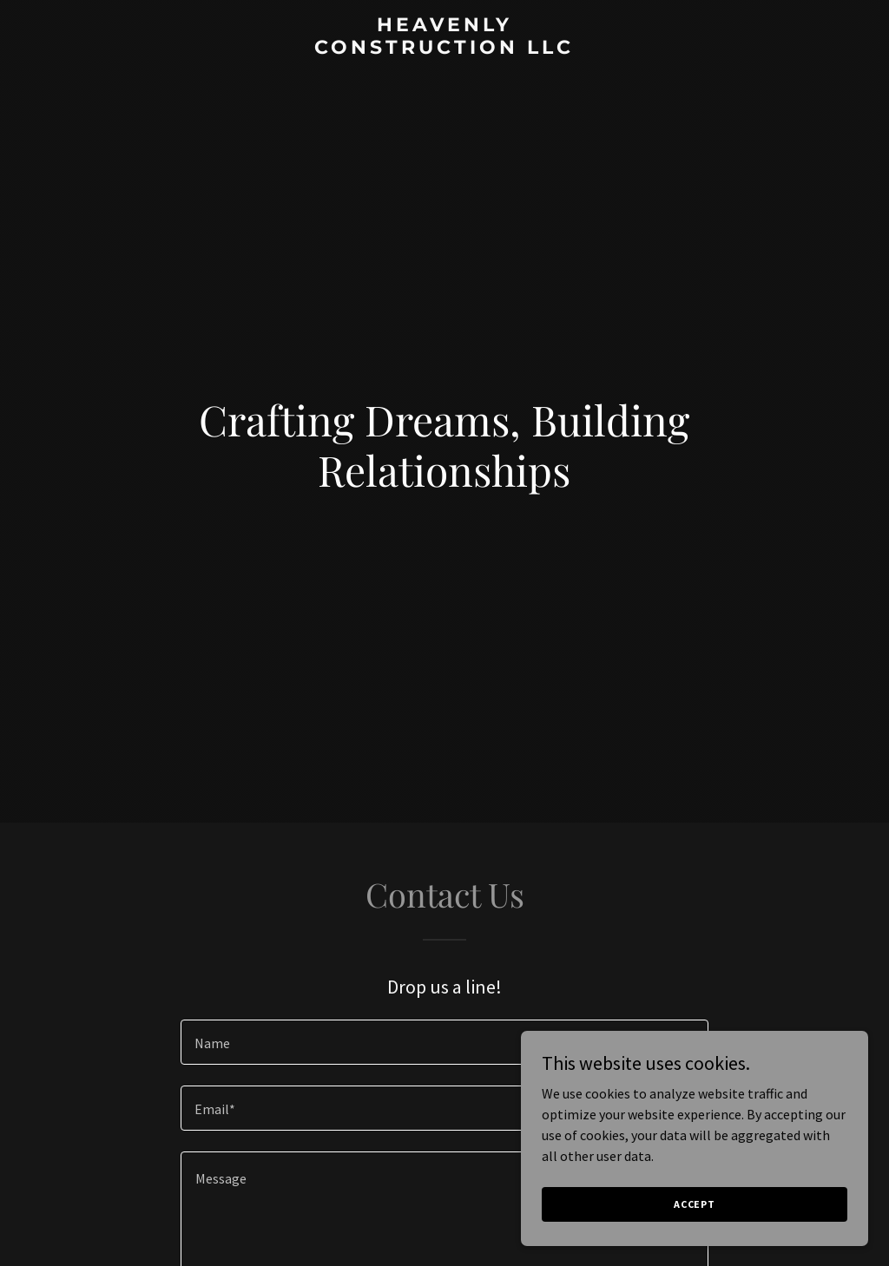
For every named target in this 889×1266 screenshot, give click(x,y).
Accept (694, 1203)
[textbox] (444, 1042)
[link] (444, 48)
